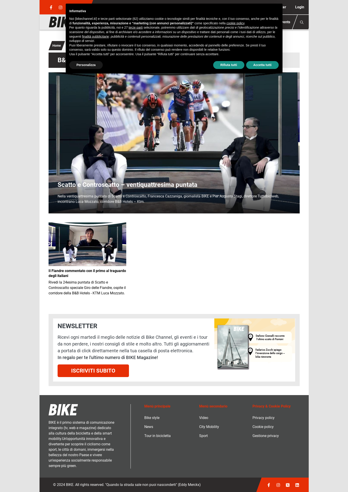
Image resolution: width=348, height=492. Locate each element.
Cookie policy (263, 427)
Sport (203, 436)
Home (56, 45)
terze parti (136, 27)
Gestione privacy (265, 436)
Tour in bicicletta (157, 436)
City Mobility (209, 427)
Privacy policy (263, 418)
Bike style (151, 418)
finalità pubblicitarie (95, 36)
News (148, 427)
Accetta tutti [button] (262, 65)
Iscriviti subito (93, 371)
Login (299, 7)
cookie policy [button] (235, 23)
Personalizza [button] (86, 65)
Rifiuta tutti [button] (228, 65)
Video (203, 418)
